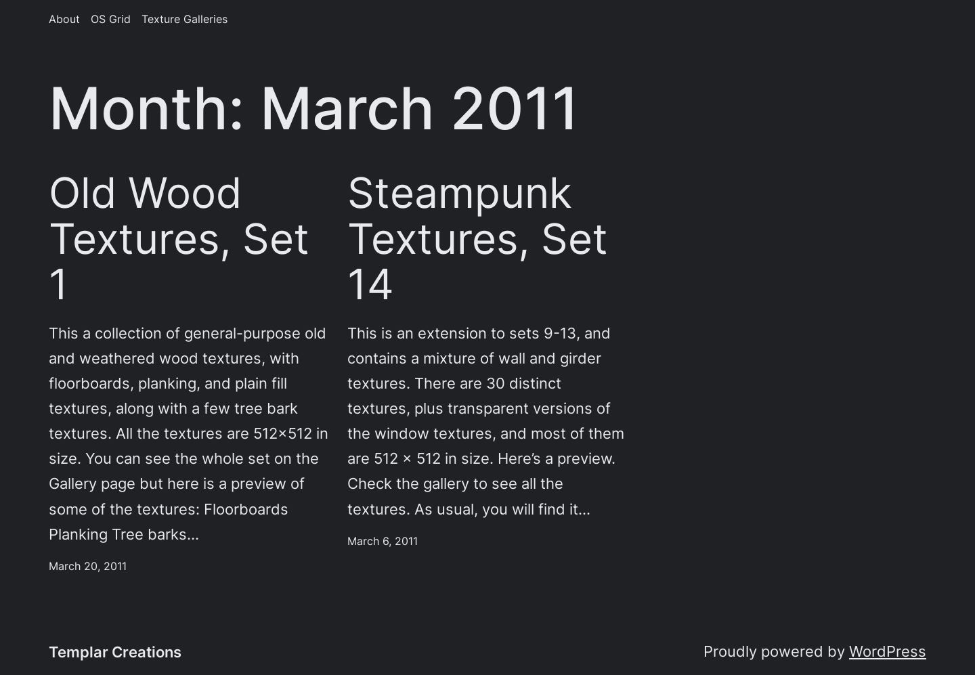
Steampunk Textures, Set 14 (477, 238)
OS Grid (111, 19)
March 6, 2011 (382, 541)
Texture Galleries (185, 19)
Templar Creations (115, 652)
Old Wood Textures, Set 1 (179, 238)
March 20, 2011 (88, 566)
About (64, 19)
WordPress (887, 651)
